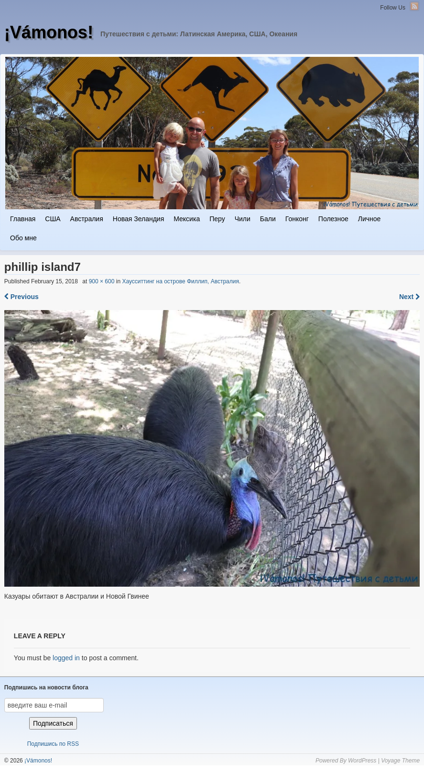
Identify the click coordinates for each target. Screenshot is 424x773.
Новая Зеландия (138, 219)
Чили (242, 219)
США (52, 219)
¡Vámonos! (48, 32)
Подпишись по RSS (53, 744)
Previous (21, 297)
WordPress (362, 760)
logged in (66, 658)
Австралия (86, 219)
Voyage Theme (400, 760)
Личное (369, 219)
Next (409, 297)
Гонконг (297, 219)
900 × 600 (102, 281)
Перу (217, 219)
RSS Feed (414, 6)
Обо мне (23, 238)
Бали (268, 219)
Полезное (333, 219)
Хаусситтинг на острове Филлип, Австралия (180, 281)
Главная (22, 219)
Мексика (187, 219)
